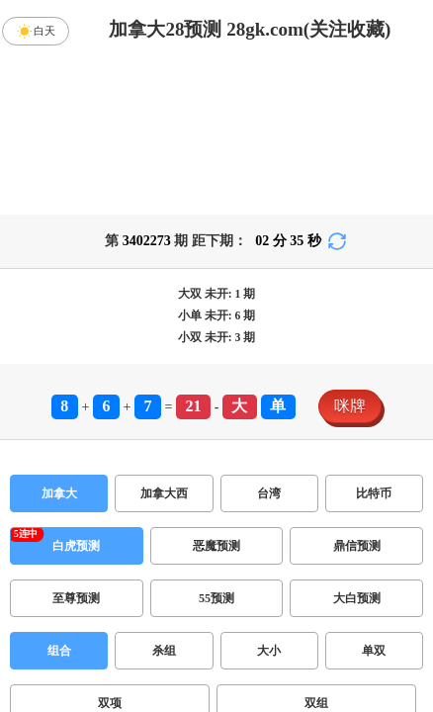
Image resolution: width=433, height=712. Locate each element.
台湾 (269, 493)
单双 (374, 651)
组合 (59, 651)
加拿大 (59, 493)
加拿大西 (164, 493)
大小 (269, 651)
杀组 (164, 651)
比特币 (373, 493)
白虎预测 (76, 546)
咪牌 (350, 406)
